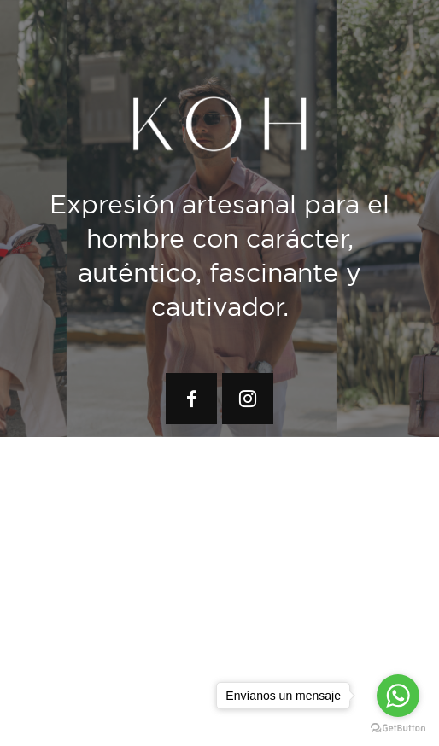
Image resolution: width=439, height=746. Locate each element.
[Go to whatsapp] (398, 695)
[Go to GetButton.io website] (398, 728)
